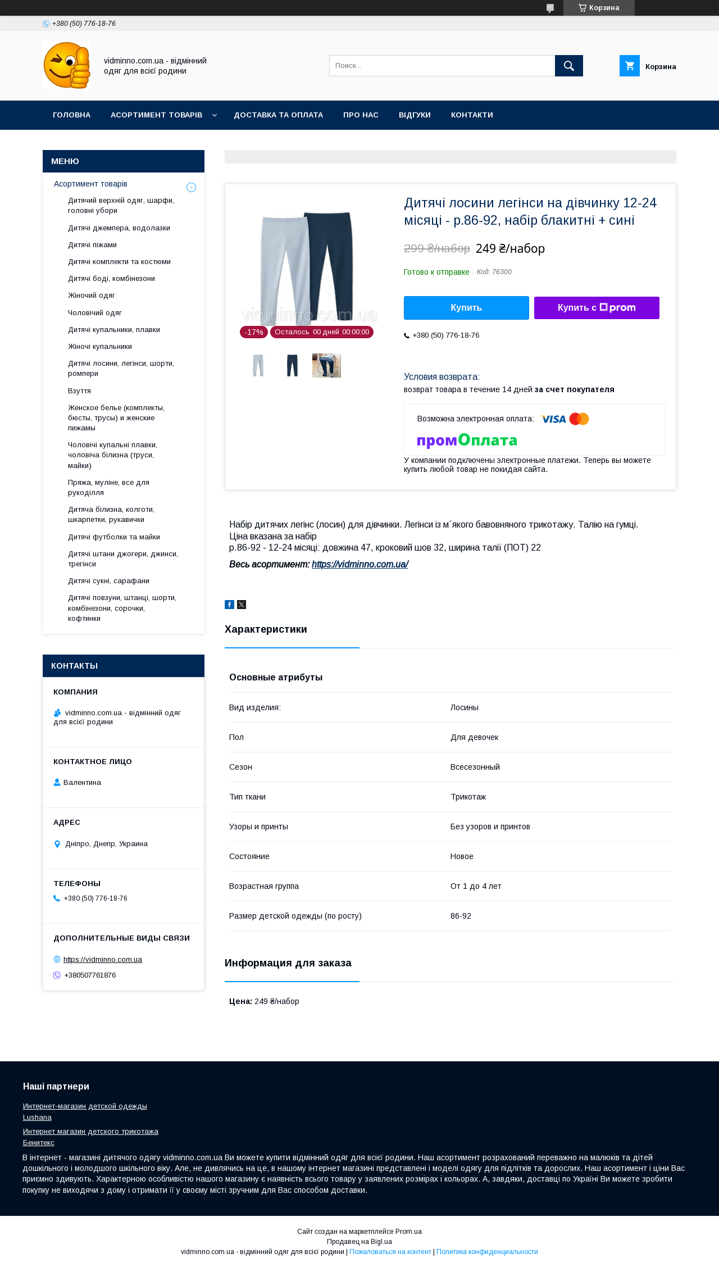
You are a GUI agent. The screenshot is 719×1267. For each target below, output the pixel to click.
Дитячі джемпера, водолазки (119, 228)
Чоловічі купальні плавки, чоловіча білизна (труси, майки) (112, 455)
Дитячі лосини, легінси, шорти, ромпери (121, 368)
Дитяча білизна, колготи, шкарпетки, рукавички (111, 514)
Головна (71, 115)
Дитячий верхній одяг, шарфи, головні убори (121, 205)
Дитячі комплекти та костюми (119, 261)
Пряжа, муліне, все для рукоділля (108, 487)
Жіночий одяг (91, 295)
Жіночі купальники (100, 346)
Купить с (597, 308)
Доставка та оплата (278, 115)
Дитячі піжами (92, 244)
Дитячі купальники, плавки (114, 329)
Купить (467, 307)
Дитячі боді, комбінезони (111, 278)
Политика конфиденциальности (487, 1252)
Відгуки (415, 115)
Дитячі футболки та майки (114, 537)
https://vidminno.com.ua (102, 959)
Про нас (361, 115)
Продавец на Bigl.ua (359, 1242)
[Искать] (569, 65)
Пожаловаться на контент (390, 1252)
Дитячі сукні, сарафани (108, 580)
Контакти (472, 115)
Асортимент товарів (156, 115)
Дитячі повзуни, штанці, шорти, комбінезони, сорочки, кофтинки (122, 607)
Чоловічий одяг (95, 312)
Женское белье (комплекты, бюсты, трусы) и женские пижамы (116, 417)
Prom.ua (408, 1232)
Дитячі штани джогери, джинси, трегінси (123, 559)
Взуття (79, 391)
